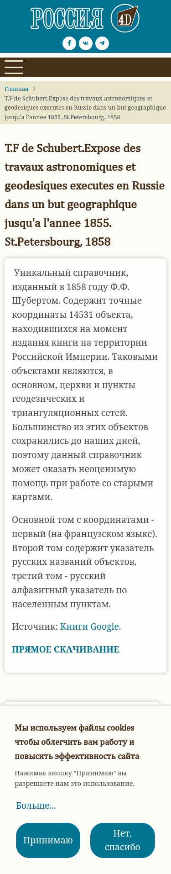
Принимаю (48, 840)
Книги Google (89, 626)
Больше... (36, 805)
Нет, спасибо (122, 840)
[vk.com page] (86, 43)
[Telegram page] (102, 43)
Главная (17, 88)
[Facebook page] (69, 43)
